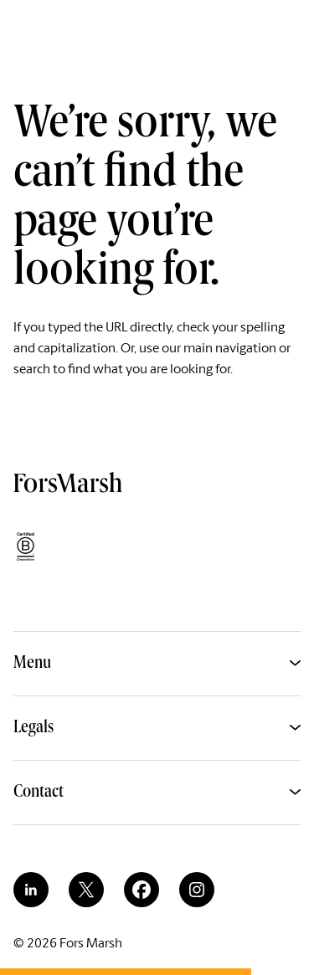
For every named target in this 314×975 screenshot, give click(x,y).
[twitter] (86, 889)
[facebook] (141, 889)
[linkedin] (31, 889)
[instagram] (196, 889)
